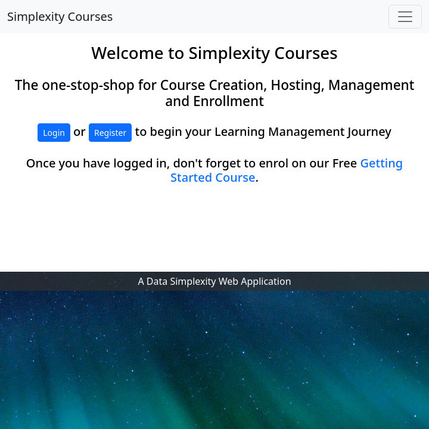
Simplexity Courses (60, 16)
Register (110, 132)
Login (54, 132)
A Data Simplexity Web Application (214, 281)
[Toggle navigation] (405, 17)
